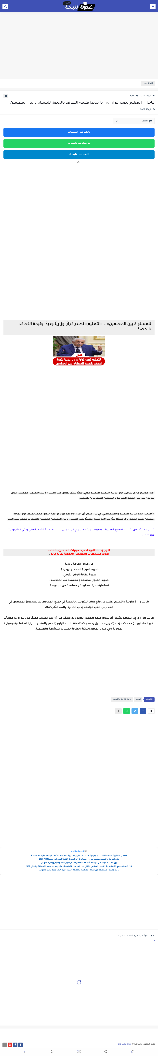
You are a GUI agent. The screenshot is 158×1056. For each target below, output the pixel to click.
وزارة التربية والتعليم (122, 699)
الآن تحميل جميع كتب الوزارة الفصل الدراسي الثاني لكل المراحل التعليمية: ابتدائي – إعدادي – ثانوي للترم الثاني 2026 (79, 867)
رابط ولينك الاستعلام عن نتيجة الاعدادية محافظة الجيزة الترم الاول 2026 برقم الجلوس (79, 870)
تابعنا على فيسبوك (79, 132)
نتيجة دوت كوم (125, 1044)
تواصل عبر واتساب (79, 143)
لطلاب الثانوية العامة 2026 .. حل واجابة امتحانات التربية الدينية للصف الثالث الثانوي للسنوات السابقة (79, 856)
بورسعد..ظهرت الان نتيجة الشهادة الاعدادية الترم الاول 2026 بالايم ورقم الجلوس (79, 863)
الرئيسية (149, 96)
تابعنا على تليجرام (79, 154)
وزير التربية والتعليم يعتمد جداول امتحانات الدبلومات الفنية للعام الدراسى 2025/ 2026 (79, 859)
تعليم (134, 96)
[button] (143, 711)
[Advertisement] (79, 54)
